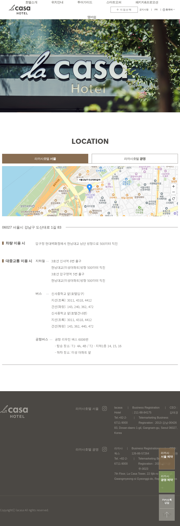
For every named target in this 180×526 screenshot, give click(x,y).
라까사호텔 (45, 159)
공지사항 (144, 9)
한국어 (170, 9)
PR (156, 9)
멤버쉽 (91, 17)
